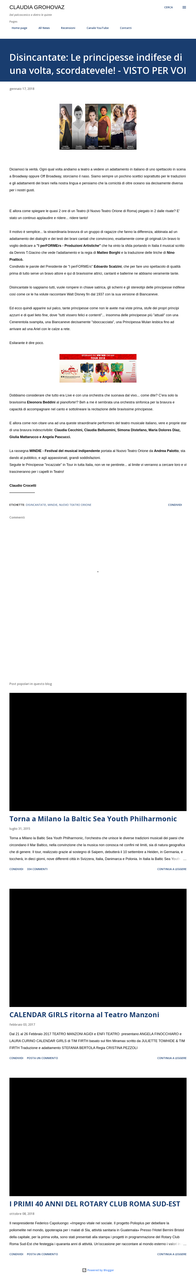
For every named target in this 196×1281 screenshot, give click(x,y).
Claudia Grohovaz (36, 7)
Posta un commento (42, 1058)
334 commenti (37, 869)
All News (41, 28)
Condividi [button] (175, 505)
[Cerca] (168, 7)
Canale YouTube (95, 28)
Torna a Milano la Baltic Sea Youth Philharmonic (93, 818)
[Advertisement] (98, 648)
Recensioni (66, 28)
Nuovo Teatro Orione (75, 505)
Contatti (123, 28)
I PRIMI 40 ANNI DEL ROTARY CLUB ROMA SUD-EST (94, 1203)
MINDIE (52, 505)
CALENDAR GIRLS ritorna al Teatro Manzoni (84, 1014)
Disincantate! (36, 505)
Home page (17, 28)
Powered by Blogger (98, 1270)
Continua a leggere (172, 869)
